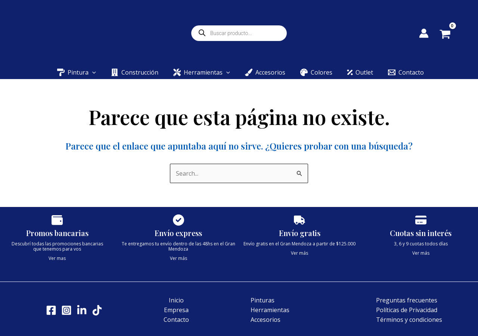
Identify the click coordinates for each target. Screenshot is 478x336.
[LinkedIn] (82, 310)
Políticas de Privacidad (406, 310)
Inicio (176, 300)
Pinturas (262, 300)
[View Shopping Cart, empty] (450, 35)
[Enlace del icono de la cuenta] (424, 33)
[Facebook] (51, 310)
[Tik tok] (97, 310)
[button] (92, 72)
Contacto (176, 319)
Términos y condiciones (409, 319)
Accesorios (265, 319)
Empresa (176, 310)
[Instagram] (66, 310)
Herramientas (270, 310)
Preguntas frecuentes (406, 300)
